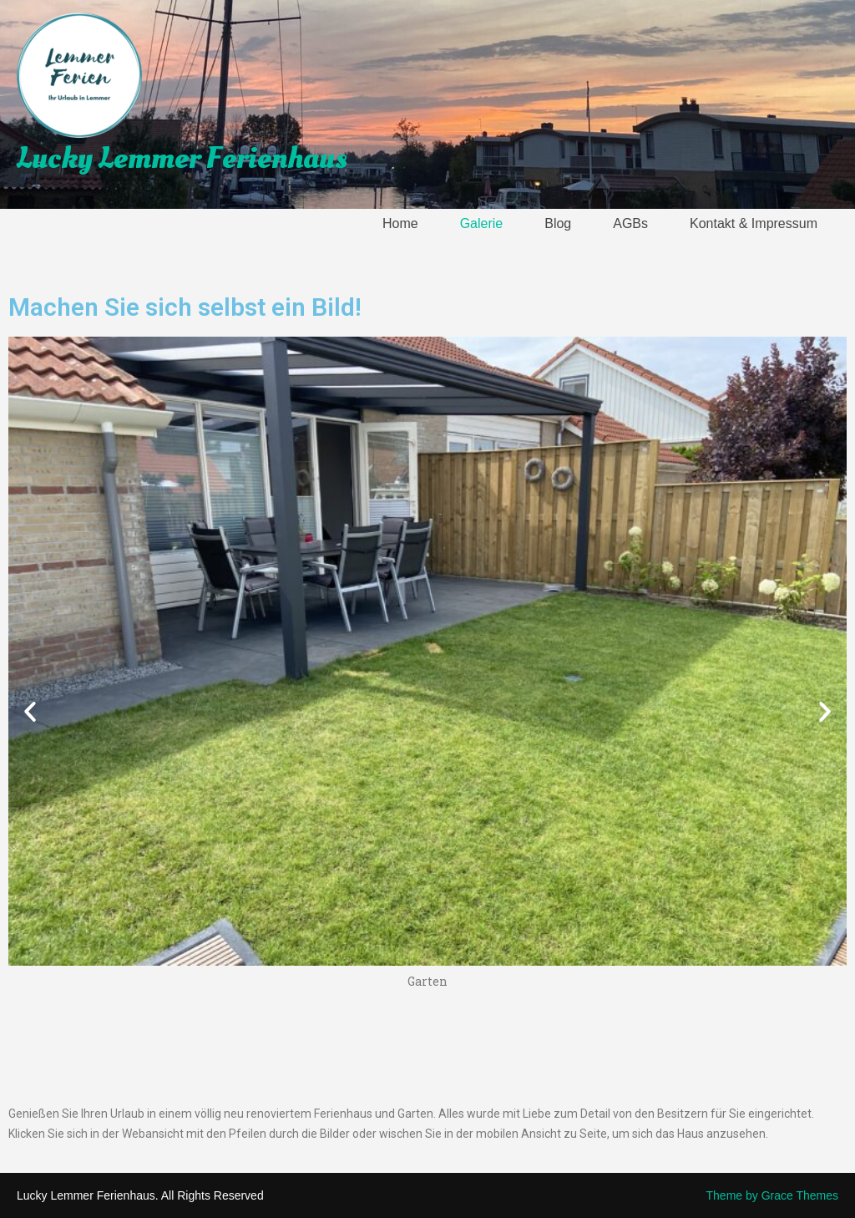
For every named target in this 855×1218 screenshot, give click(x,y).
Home (400, 223)
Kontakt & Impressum (753, 223)
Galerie (481, 223)
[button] (30, 711)
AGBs (630, 223)
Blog (557, 223)
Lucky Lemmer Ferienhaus (182, 159)
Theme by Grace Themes (772, 1195)
